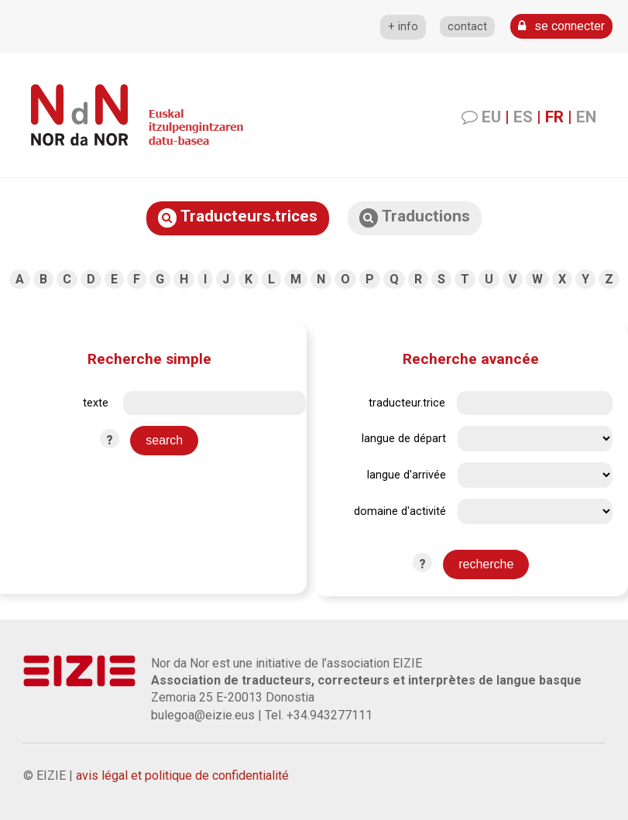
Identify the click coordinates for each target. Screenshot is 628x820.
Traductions (414, 217)
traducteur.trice (407, 403)
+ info (403, 26)
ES (523, 117)
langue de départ (404, 438)
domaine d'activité (400, 511)
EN (586, 117)
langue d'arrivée (406, 475)
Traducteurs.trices (237, 217)
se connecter (561, 26)
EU (491, 117)
